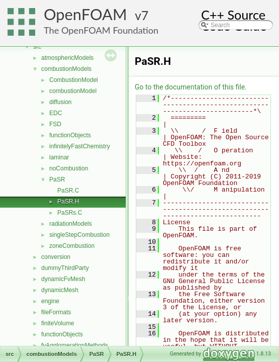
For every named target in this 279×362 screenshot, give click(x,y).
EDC (55, 113)
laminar (59, 157)
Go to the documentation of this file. (191, 87)
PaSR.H (68, 201)
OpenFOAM (85, 14)
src (37, 46)
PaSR (57, 179)
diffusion (60, 102)
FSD (55, 124)
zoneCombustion (72, 245)
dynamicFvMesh (63, 279)
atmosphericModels (67, 57)
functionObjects (70, 135)
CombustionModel (73, 79)
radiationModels (70, 223)
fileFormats (56, 312)
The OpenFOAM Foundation (101, 30)
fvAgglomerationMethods (74, 345)
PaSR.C (68, 190)
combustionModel (73, 91)
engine (50, 301)
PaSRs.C (69, 212)
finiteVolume (57, 323)
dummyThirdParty (65, 268)
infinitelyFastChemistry (79, 146)
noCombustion (68, 168)
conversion (55, 256)
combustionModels (66, 68)
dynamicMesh (59, 290)
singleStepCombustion (79, 234)
